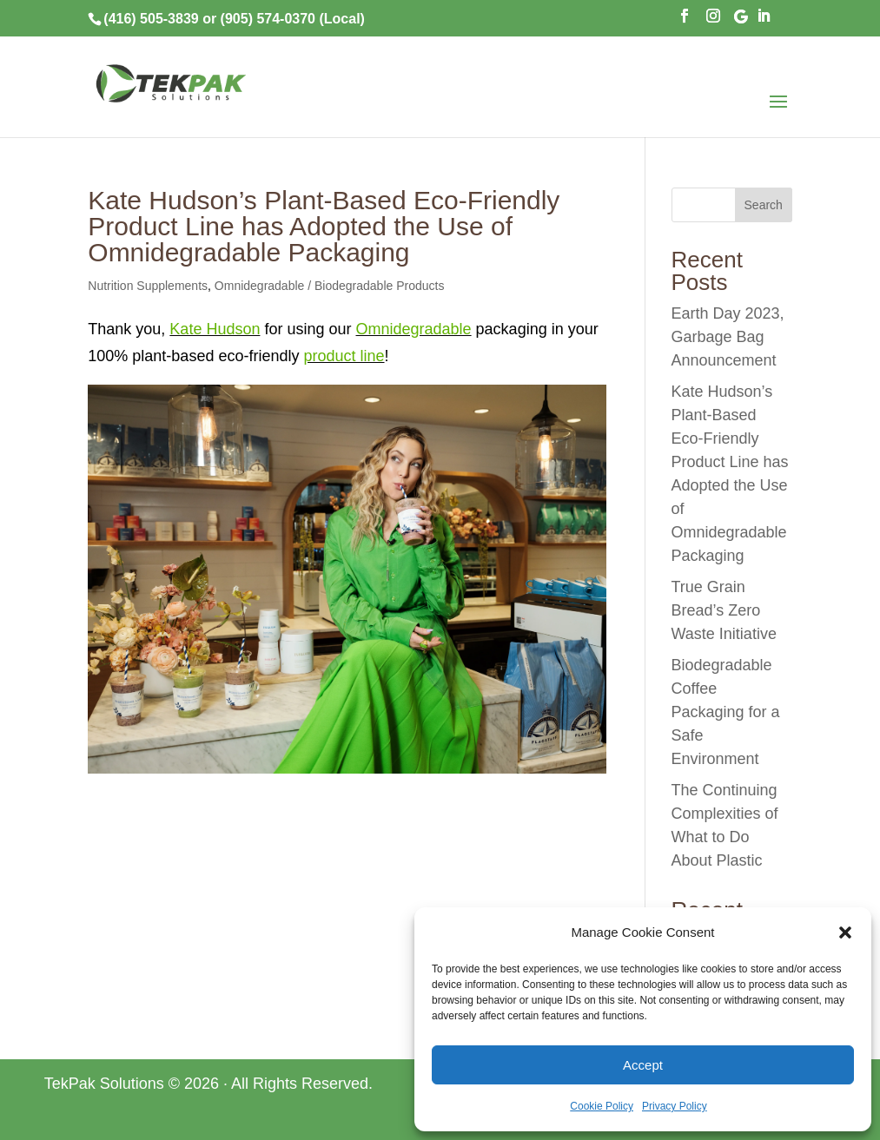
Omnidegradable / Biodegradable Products (330, 286)
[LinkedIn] (764, 21)
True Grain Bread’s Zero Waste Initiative (724, 610)
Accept (643, 1065)
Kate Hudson (214, 329)
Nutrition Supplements (148, 286)
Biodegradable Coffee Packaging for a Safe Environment (726, 712)
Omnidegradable (414, 329)
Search (763, 205)
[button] (845, 932)
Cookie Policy (601, 1106)
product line (343, 356)
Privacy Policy (674, 1106)
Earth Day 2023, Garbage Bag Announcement (728, 337)
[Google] (741, 21)
